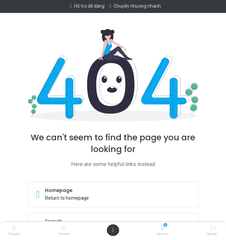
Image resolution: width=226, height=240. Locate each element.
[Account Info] (212, 228)
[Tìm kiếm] (63, 228)
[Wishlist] (162, 228)
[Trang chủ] (14, 228)
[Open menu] (113, 230)
